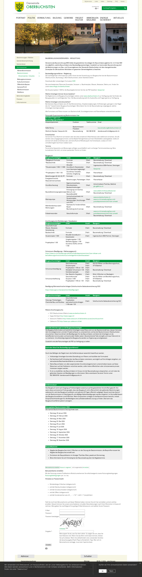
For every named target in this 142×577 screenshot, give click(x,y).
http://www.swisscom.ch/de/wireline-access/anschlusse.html (83, 319)
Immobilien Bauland (92, 19)
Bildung (57, 18)
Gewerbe (68, 18)
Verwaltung (44, 18)
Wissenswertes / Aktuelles (26, 76)
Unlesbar (62, 529)
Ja (102, 571)
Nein (111, 571)
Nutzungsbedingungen (53, 475)
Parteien (19, 99)
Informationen (21, 102)
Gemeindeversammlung (25, 61)
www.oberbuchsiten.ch (91, 96)
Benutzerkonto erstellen (52, 467)
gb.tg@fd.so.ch (98, 186)
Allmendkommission (24, 70)
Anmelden (86, 467)
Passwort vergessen (65, 467)
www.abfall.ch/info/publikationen (105, 191)
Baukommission (22, 73)
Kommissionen (22, 67)
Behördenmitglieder (23, 96)
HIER (73, 81)
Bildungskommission (24, 79)
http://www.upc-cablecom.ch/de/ (71, 321)
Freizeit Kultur (79, 19)
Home (122, 1)
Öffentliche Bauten (23, 84)
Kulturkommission (23, 82)
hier (78, 115)
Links (96, 1)
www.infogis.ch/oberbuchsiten (59, 86)
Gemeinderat (21, 64)
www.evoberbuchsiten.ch (102, 197)
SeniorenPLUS (22, 87)
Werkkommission (23, 89)
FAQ (116, 1)
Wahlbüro (20, 92)
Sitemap (109, 1)
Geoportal (101, 90)
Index (102, 1)
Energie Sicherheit (105, 19)
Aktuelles (118, 18)
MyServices (88, 1)
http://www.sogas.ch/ (67, 316)
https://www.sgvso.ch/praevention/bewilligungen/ (62, 290)
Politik (31, 18)
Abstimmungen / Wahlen (25, 57)
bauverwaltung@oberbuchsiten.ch (109, 128)
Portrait (20, 18)
